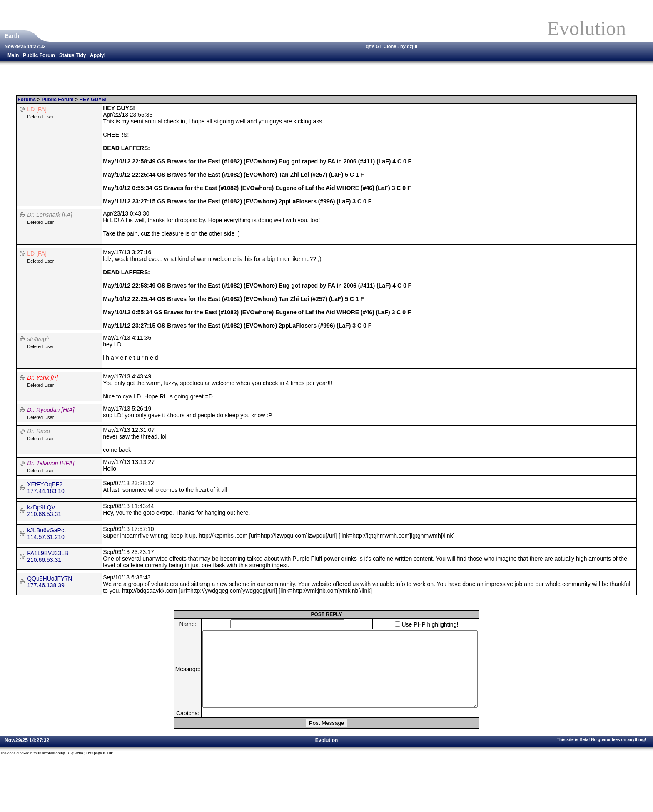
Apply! (97, 55)
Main (13, 55)
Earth (13, 36)
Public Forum (39, 55)
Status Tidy (72, 55)
